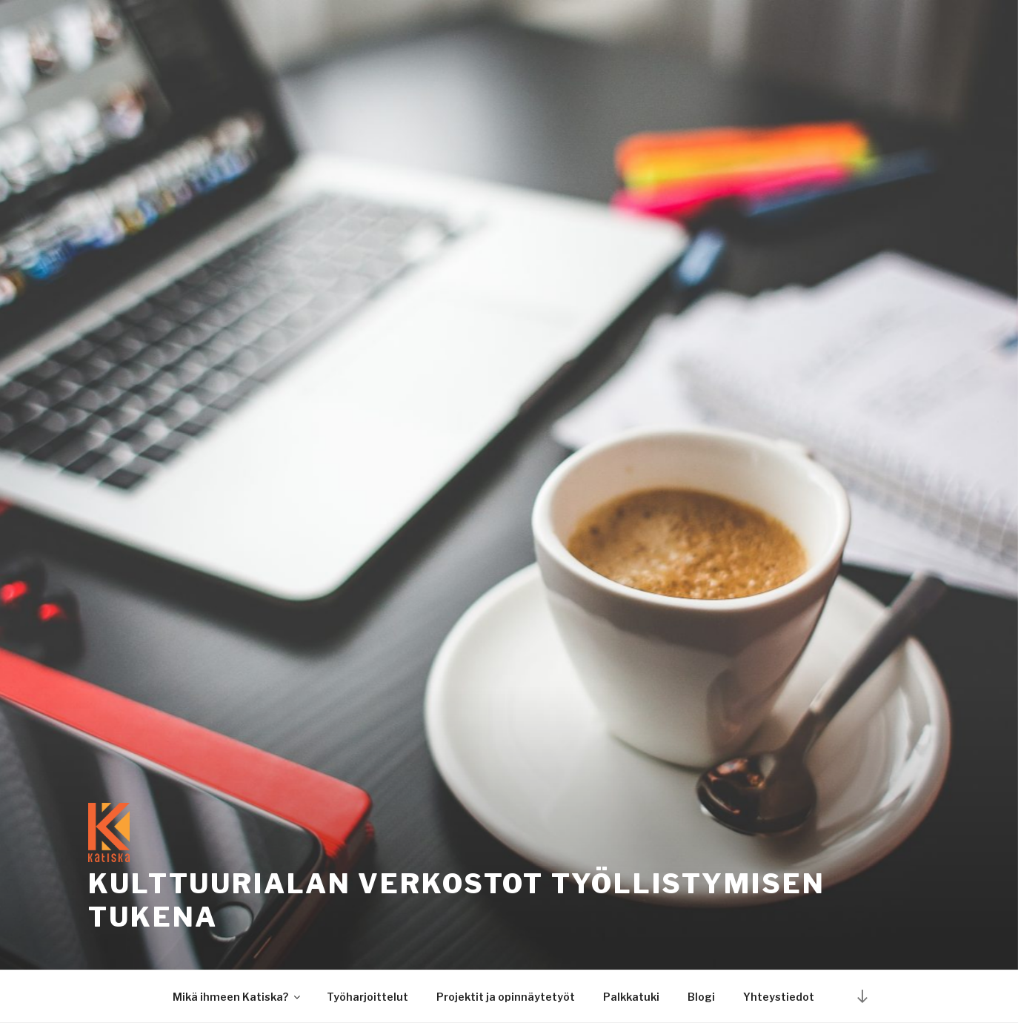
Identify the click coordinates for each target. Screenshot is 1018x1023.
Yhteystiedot (778, 996)
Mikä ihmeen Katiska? (237, 996)
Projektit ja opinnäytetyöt (505, 996)
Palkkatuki (631, 996)
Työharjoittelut (367, 996)
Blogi (701, 996)
